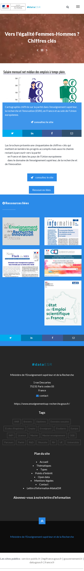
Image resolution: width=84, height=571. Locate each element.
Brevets (28, 421)
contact (44, 395)
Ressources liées (41, 189)
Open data (44, 476)
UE (61, 442)
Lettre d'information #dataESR (44, 488)
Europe (74, 428)
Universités (73, 442)
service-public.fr (31, 558)
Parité (21, 442)
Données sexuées (60, 421)
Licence (22, 435)
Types (43, 469)
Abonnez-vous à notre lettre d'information (42, 497)
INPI (11, 435)
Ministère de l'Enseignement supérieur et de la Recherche (42, 536)
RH (53, 442)
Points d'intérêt (43, 473)
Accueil (44, 461)
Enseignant (46, 428)
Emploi (32, 428)
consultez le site (42, 177)
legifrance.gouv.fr (52, 558)
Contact (43, 484)
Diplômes (41, 421)
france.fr (49, 562)
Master (34, 435)
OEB (72, 435)
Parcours (8, 442)
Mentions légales (43, 480)
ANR (16, 421)
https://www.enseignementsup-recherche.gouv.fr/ (42, 403)
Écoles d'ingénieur (14, 428)
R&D (31, 442)
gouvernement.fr (73, 558)
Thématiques (43, 465)
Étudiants (61, 428)
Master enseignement (53, 435)
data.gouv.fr (36, 562)
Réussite (42, 442)
